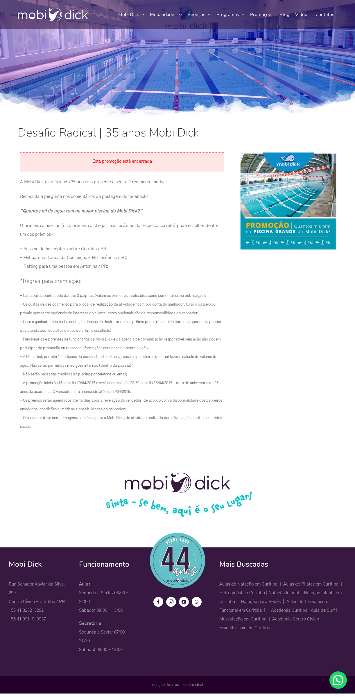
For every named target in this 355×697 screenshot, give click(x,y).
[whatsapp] (197, 602)
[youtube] (184, 602)
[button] (338, 680)
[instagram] (171, 602)
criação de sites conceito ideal (177, 685)
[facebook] (158, 602)
